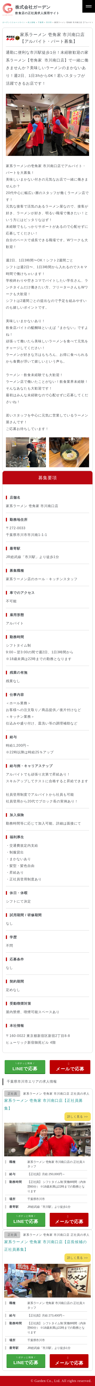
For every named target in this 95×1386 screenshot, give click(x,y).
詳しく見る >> (77, 1116)
